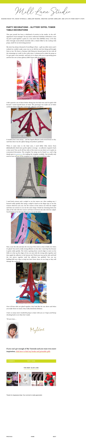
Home (32, 436)
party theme (31, 361)
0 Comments (11, 361)
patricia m (19, 154)
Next (54, 436)
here (48, 152)
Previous (9, 436)
